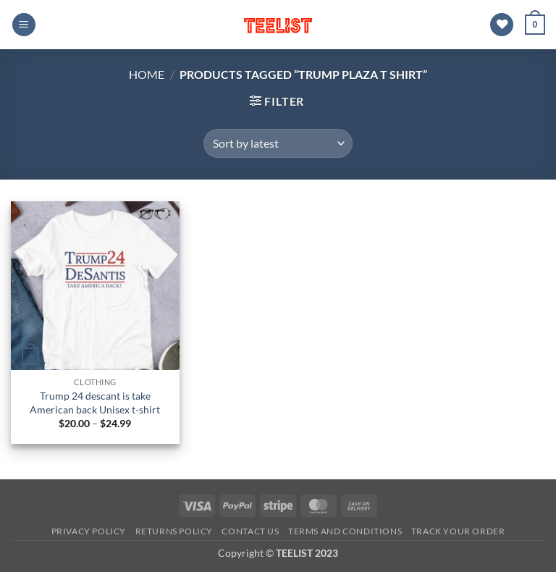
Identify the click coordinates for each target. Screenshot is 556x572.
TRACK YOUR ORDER (458, 531)
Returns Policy (174, 531)
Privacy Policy (89, 531)
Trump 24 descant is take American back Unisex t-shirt (95, 403)
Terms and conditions (345, 531)
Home (146, 74)
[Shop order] (277, 143)
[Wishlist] (501, 25)
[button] (23, 25)
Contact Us (250, 531)
